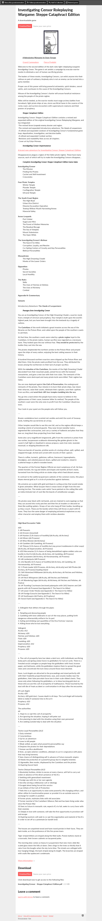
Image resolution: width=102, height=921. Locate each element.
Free (29, 918)
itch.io (20, 916)
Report (45, 916)
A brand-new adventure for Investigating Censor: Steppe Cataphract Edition (49, 150)
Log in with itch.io (25, 897)
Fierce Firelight (50, 62)
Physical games (22, 918)
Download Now (25, 26)
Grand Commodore (31, 62)
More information (26, 860)
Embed (51, 916)
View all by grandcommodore (32, 916)
